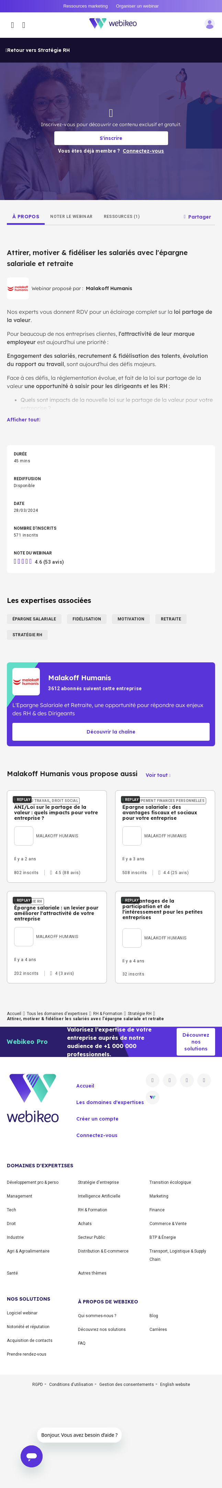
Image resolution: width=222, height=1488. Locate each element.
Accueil (14, 1107)
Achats (85, 1317)
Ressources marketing (85, 6)
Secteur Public (91, 1331)
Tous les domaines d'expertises (57, 1107)
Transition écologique (170, 1276)
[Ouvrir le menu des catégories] (12, 25)
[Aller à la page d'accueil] (116, 25)
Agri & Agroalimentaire (28, 1345)
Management (19, 1290)
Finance (157, 1304)
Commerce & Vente (168, 1317)
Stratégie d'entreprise (98, 1276)
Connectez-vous (97, 1229)
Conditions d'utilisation (71, 1478)
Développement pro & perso (32, 1276)
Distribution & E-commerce (103, 1345)
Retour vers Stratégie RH (37, 50)
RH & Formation (107, 1107)
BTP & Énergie (162, 1331)
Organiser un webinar (137, 6)
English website (175, 1478)
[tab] (26, 216)
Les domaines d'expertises (110, 1196)
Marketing (158, 1290)
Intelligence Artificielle (99, 1290)
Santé (12, 1367)
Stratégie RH (140, 1107)
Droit (11, 1317)
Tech (11, 1304)
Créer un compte (97, 1213)
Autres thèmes (92, 1367)
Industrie (15, 1331)
